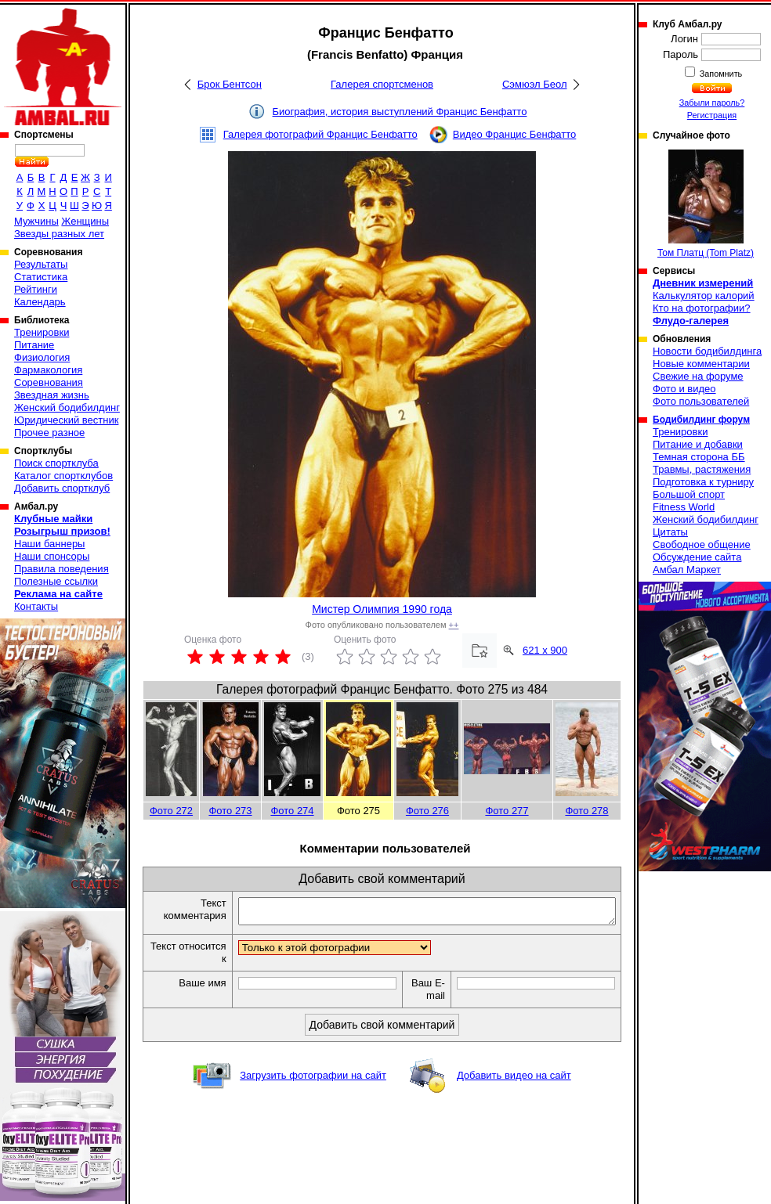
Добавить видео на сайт (514, 1080)
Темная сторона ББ (699, 457)
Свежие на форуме (698, 376)
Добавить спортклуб (62, 488)
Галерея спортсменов (382, 84)
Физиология (42, 357)
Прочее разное (49, 432)
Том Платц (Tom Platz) (705, 204)
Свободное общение (702, 544)
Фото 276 (427, 810)
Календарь (40, 302)
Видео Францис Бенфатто (515, 134)
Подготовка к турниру (703, 482)
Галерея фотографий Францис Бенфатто (320, 134)
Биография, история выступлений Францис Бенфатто (400, 111)
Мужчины (36, 221)
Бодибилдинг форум (701, 419)
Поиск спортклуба (56, 463)
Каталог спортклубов (63, 475)
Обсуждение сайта (697, 557)
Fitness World (684, 507)
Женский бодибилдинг (67, 407)
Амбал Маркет (687, 569)
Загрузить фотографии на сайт (313, 1080)
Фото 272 (171, 810)
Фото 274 (291, 810)
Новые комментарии (701, 363)
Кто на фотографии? (702, 308)
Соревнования (48, 382)
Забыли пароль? (712, 102)
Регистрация (712, 115)
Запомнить (720, 73)
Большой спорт (689, 494)
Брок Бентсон (229, 84)
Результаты (40, 264)
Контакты (36, 606)
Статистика (40, 277)
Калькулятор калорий (704, 295)
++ (454, 624)
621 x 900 (545, 650)
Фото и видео (684, 389)
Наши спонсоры (51, 556)
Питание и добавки (698, 444)
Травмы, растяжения (702, 469)
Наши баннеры (49, 544)
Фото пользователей (701, 401)
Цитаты (670, 532)
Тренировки (41, 332)
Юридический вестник (66, 420)
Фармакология (48, 370)
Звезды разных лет (59, 234)
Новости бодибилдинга (707, 351)
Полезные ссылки (56, 581)
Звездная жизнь (51, 395)
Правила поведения (61, 569)
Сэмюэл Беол (534, 84)
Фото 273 (230, 810)
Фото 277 (506, 810)
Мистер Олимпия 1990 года (382, 609)
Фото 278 (586, 810)
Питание (34, 345)
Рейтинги (35, 289)
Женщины (85, 221)
